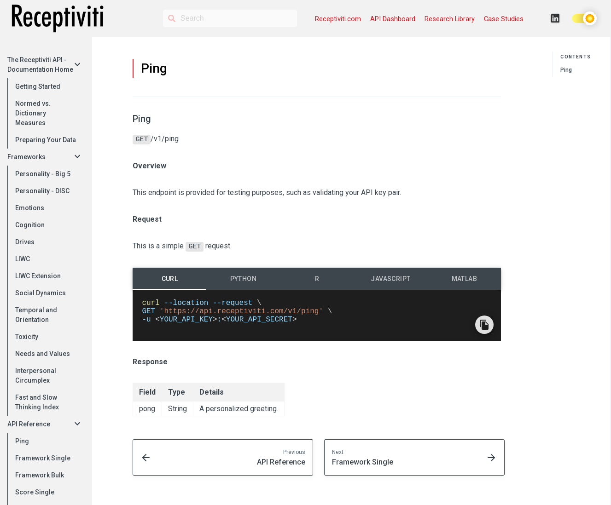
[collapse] (77, 65)
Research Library (450, 19)
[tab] (169, 277)
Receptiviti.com (338, 19)
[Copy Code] (484, 330)
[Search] (230, 18)
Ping (566, 70)
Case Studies (504, 19)
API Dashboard (392, 19)
